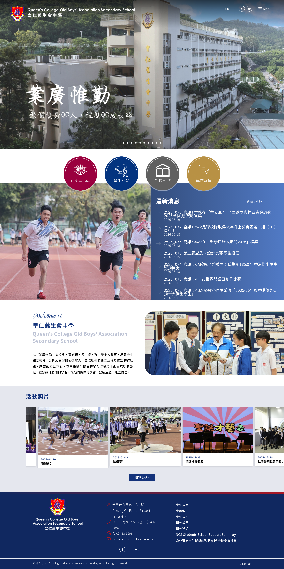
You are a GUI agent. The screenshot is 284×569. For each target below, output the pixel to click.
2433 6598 (125, 533)
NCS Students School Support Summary (206, 534)
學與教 (180, 510)
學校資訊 (182, 528)
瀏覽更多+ (142, 477)
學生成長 (182, 516)
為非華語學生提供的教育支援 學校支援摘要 (206, 540)
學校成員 (182, 522)
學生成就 (182, 505)
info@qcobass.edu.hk (137, 539)
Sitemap (246, 564)
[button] (123, 143)
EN (227, 9)
